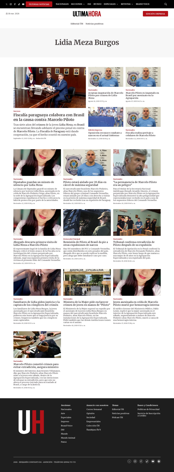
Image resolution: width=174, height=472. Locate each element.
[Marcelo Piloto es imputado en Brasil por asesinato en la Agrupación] (143, 77)
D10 (89, 4)
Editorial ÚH (77, 24)
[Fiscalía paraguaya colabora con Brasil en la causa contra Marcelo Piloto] (49, 87)
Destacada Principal (71, 239)
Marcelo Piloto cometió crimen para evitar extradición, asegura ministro (36, 366)
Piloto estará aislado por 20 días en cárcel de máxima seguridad (84, 183)
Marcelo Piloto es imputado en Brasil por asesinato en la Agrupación (142, 95)
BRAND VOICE (142, 4)
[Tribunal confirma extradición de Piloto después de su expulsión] (137, 222)
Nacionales (92, 90)
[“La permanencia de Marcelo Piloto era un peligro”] (137, 162)
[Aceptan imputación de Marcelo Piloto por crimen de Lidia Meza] (105, 77)
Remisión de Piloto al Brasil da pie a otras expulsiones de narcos (85, 243)
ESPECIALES (110, 4)
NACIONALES (62, 4)
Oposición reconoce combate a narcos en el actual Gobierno (105, 134)
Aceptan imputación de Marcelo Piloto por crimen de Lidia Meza (105, 95)
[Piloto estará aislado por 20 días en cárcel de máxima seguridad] (87, 162)
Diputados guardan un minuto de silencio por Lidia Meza (33, 183)
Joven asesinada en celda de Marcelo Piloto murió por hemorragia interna (136, 303)
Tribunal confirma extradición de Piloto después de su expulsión (134, 243)
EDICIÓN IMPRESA (155, 14)
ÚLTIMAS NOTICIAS (39, 4)
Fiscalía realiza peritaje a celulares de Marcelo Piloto (140, 134)
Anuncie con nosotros (97, 405)
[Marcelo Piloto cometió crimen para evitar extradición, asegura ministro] (37, 344)
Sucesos (16, 111)
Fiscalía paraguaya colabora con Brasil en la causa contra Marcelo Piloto (48, 117)
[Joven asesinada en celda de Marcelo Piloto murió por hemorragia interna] (137, 282)
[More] (84, 4)
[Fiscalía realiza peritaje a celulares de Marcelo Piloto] (143, 117)
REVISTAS (126, 4)
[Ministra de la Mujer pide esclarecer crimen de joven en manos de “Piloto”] (87, 282)
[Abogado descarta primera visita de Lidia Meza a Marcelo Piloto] (37, 222)
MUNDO (97, 4)
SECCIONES (76, 4)
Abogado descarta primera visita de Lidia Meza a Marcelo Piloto (35, 243)
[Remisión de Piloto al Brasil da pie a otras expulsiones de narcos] (87, 222)
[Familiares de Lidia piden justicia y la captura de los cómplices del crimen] (37, 282)
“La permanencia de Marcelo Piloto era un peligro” (135, 183)
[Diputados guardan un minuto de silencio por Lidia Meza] (37, 162)
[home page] (87, 13)
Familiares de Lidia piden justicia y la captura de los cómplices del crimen (36, 303)
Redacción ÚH (41, 138)
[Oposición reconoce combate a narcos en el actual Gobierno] (105, 117)
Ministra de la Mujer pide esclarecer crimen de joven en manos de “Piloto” (86, 303)
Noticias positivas (94, 24)
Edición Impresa (95, 130)
